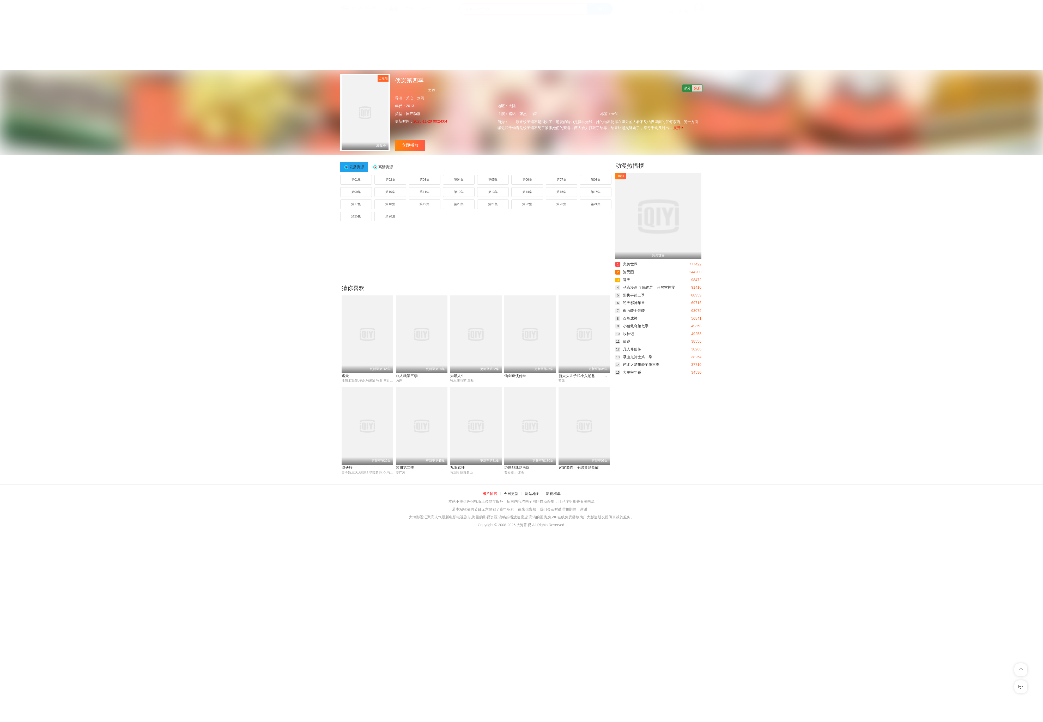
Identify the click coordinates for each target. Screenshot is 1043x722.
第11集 (424, 192)
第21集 (493, 204)
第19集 (424, 204)
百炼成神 (626, 318)
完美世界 (626, 264)
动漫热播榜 (629, 165)
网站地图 (532, 494)
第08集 (596, 179)
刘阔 (420, 98)
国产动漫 (413, 114)
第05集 (493, 179)
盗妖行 (347, 468)
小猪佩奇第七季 (631, 326)
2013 (410, 106)
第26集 (390, 216)
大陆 (512, 106)
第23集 (561, 204)
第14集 (527, 192)
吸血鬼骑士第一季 (633, 357)
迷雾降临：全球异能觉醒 (579, 468)
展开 (678, 128)
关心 (409, 98)
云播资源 (356, 167)
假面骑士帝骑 (630, 310)
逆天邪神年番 (630, 303)
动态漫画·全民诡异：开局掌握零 (645, 287)
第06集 (527, 179)
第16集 (596, 192)
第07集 (561, 179)
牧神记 (624, 334)
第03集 (424, 179)
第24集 (596, 204)
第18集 (390, 204)
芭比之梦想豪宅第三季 (637, 364)
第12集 (459, 192)
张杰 (523, 114)
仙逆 (622, 341)
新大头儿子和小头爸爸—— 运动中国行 (590, 376)
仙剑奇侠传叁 (515, 376)
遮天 (345, 376)
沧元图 (624, 272)
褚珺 (512, 114)
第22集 (527, 204)
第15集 (561, 192)
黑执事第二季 (630, 295)
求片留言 (490, 494)
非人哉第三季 (407, 376)
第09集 (356, 192)
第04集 (459, 179)
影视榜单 (553, 494)
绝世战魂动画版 (517, 468)
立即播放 (410, 145)
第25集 (356, 216)
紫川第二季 (405, 468)
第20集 (459, 204)
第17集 (356, 204)
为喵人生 (457, 376)
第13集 (493, 192)
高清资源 (385, 167)
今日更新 (511, 494)
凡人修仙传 (628, 349)
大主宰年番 (628, 372)
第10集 (390, 192)
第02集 (390, 179)
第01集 (356, 179)
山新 (534, 114)
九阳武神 (457, 468)
